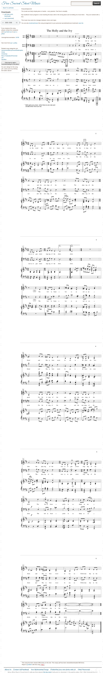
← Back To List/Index (7, 8)
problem (29, 664)
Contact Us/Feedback (21, 669)
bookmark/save (33, 23)
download (7, 16)
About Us (8, 669)
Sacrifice (3, 59)
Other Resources (84, 669)
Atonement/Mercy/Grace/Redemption (12, 50)
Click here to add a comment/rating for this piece (10, 63)
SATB (17, 37)
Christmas (4, 54)
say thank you (8, 32)
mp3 (5, 18)
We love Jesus (47, 672)
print (11, 14)
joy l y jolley (13, 43)
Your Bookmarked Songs (40, 669)
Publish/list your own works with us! (63, 669)
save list (80, 23)
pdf (5, 14)
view (8, 14)
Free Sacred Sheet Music (21, 3)
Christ (3, 52)
